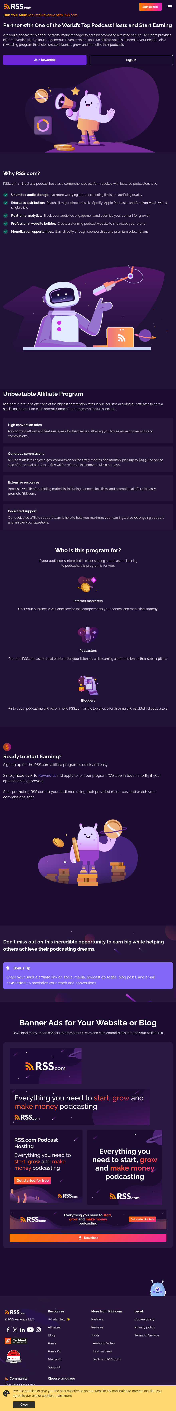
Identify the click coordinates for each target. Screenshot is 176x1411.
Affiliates (54, 1327)
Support (54, 1367)
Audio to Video (104, 1343)
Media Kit (54, 1359)
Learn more (63, 1396)
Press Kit (54, 1351)
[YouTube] (30, 1330)
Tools (95, 1335)
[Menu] (169, 6)
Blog (51, 1335)
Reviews (97, 1327)
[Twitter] (15, 1329)
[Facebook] (8, 1329)
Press (52, 1343)
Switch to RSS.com (107, 1359)
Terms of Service (146, 1335)
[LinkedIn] (22, 1329)
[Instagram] (38, 1330)
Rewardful (47, 775)
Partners (97, 1319)
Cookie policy (144, 1319)
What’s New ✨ (59, 1319)
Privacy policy (144, 1327)
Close (24, 1404)
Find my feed (102, 1351)
